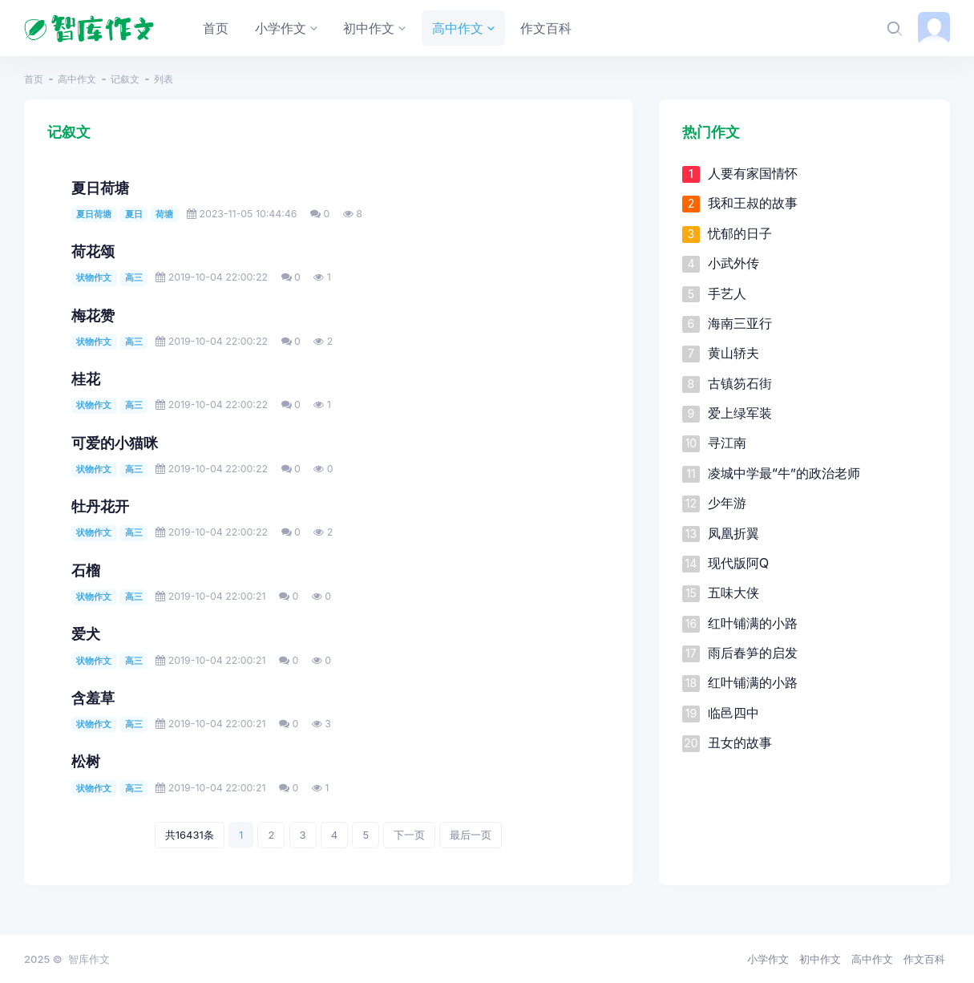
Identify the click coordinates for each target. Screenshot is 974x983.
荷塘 (164, 214)
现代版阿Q (738, 563)
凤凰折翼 (733, 533)
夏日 (134, 214)
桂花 (85, 378)
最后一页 (470, 834)
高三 (134, 277)
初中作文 (820, 959)
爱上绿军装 (740, 413)
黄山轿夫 (733, 353)
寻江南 (727, 443)
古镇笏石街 (740, 383)
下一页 (409, 834)
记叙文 (125, 79)
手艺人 (727, 293)
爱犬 (85, 633)
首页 (33, 79)
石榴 (85, 570)
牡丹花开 (100, 506)
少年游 (727, 503)
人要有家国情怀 (753, 173)
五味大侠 (733, 593)
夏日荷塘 (100, 188)
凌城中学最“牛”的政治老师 (784, 473)
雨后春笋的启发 (753, 653)
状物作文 (93, 277)
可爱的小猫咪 (114, 443)
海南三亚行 (740, 323)
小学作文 (768, 959)
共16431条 (189, 834)
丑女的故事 (740, 742)
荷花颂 (93, 251)
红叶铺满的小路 (753, 623)
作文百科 (924, 959)
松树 (85, 761)
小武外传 (733, 263)
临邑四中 (733, 713)
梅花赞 (93, 315)
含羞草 (93, 698)
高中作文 (77, 79)
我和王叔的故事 (753, 203)
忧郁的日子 (740, 233)
